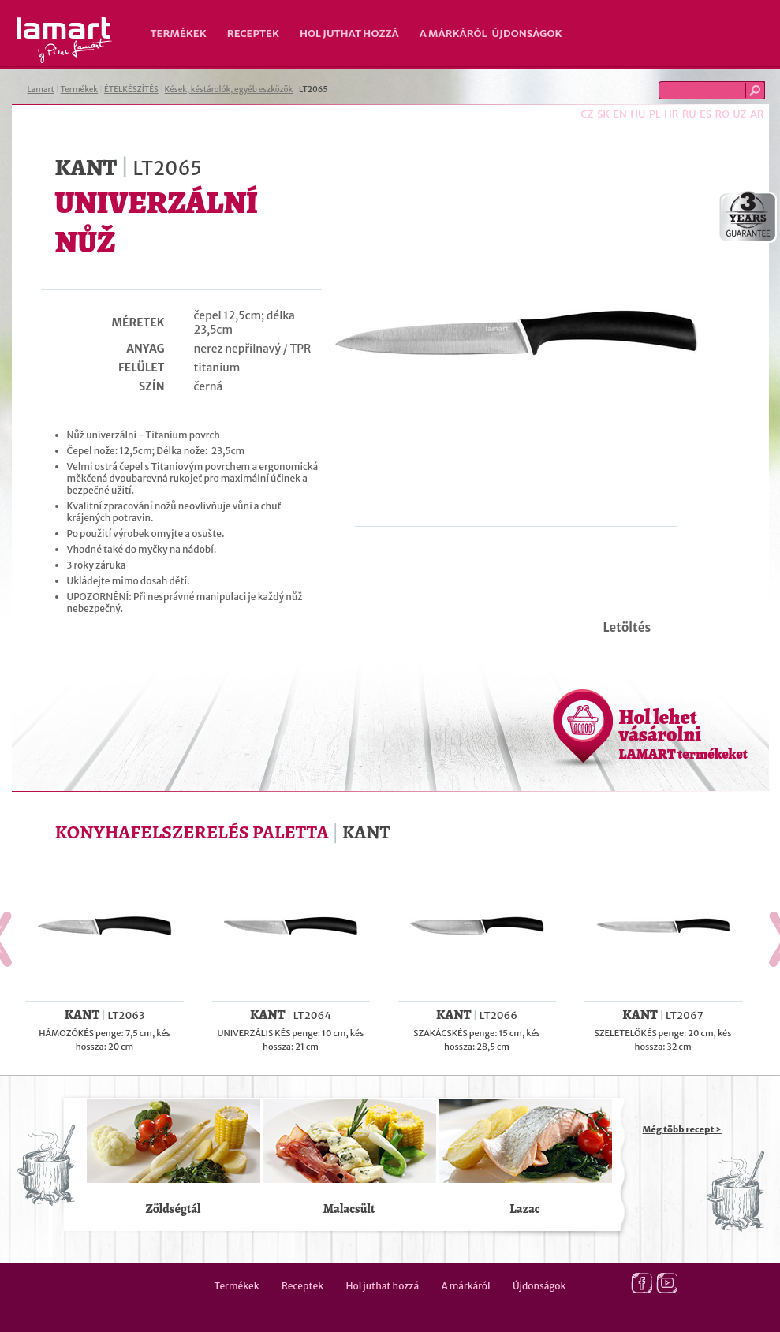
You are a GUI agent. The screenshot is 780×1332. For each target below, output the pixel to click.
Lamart (64, 40)
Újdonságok (527, 33)
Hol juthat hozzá (349, 33)
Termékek (179, 33)
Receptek (253, 33)
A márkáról (453, 33)
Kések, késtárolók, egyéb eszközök (229, 89)
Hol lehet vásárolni (683, 733)
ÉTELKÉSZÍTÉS (131, 89)
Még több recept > (682, 1129)
